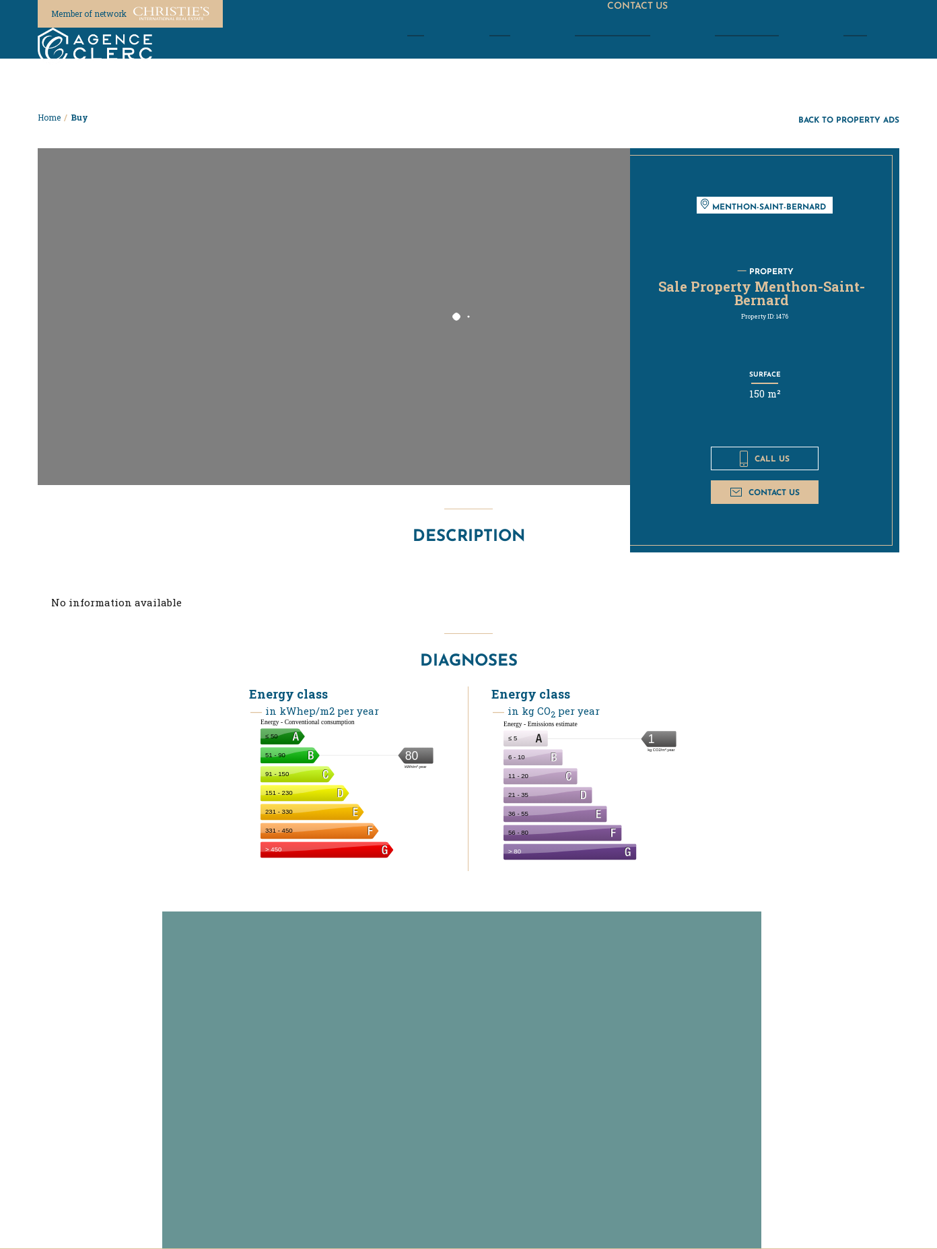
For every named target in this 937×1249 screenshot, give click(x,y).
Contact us (765, 492)
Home (49, 117)
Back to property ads (848, 120)
